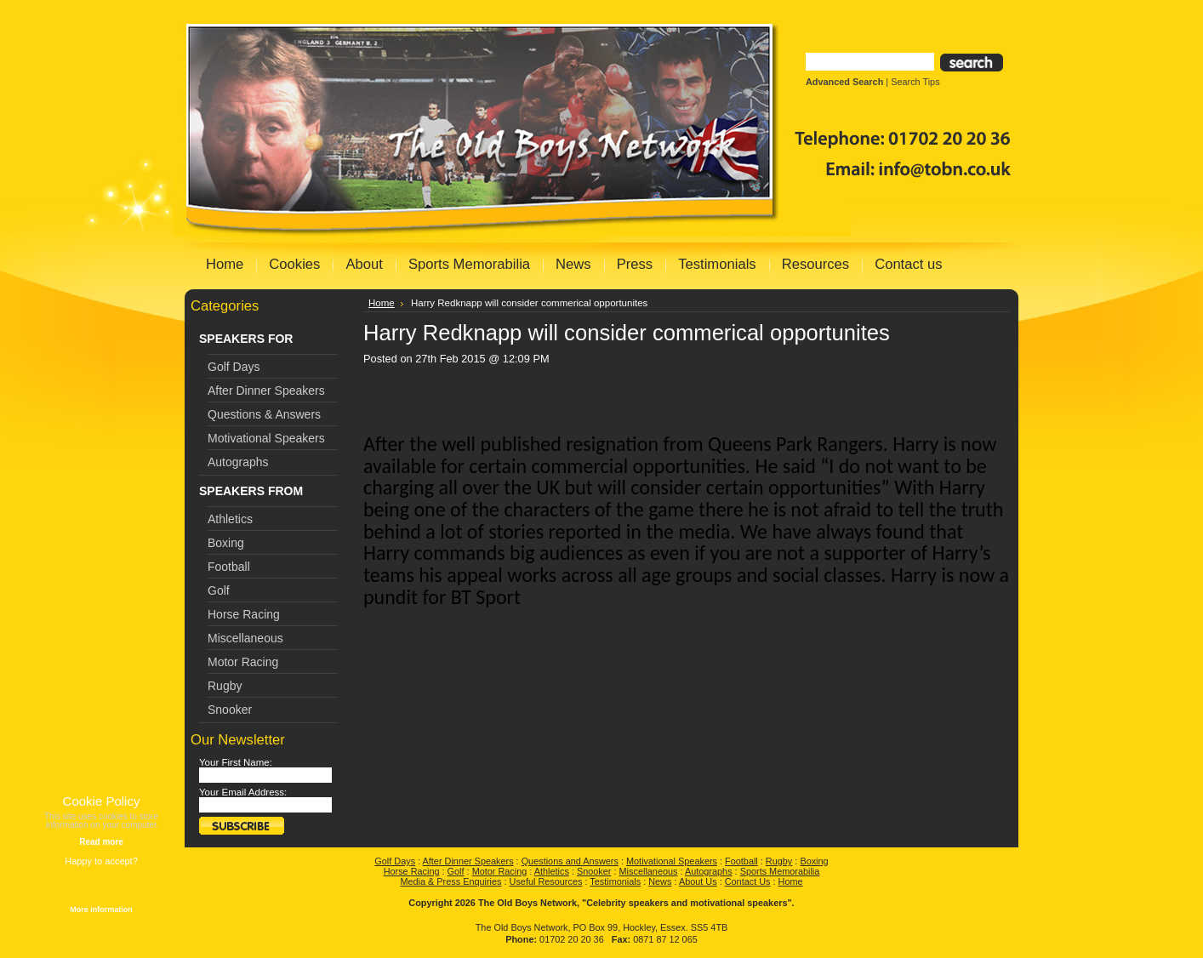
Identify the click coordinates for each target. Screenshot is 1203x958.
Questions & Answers (264, 414)
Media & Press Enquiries (450, 881)
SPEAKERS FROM (251, 491)
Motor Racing (243, 662)
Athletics (230, 519)
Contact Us (748, 881)
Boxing (226, 543)
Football (229, 566)
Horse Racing (244, 614)
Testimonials (615, 881)
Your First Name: (235, 762)
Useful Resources (546, 881)
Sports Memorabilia (780, 871)
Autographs (238, 462)
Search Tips (915, 82)
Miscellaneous (245, 638)
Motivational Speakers (266, 438)
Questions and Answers (570, 861)
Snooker (230, 709)
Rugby (225, 686)
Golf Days (233, 367)
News (659, 881)
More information (101, 909)
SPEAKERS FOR (246, 338)
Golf (219, 590)
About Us (698, 881)
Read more (101, 842)
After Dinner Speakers (266, 390)
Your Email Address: (243, 792)
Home (381, 303)
